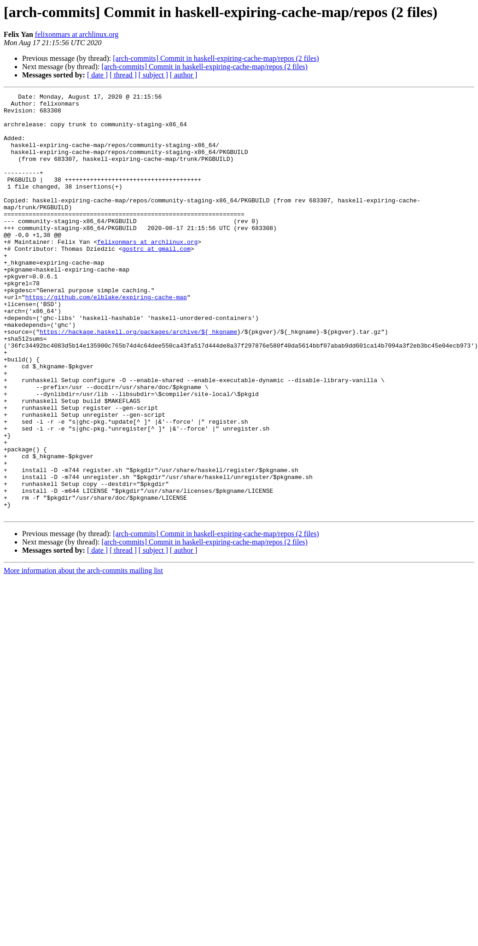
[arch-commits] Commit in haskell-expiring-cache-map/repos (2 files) (216, 58)
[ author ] (184, 75)
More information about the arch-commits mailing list (83, 655)
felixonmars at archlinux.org (76, 34)
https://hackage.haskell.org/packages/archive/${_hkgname (138, 380)
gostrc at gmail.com (156, 280)
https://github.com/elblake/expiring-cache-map (106, 338)
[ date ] (97, 75)
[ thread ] (123, 75)
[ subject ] (153, 75)
